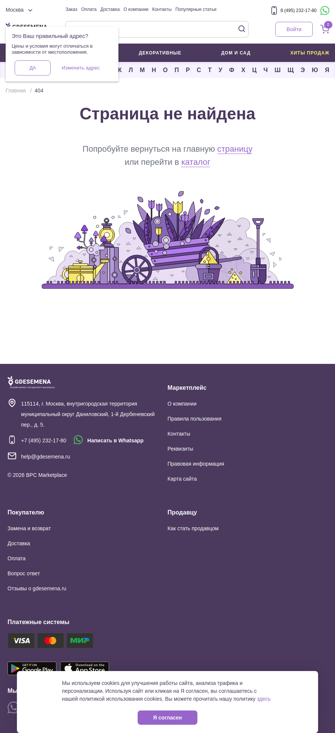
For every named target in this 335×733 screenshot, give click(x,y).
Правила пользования (195, 419)
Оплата (89, 9)
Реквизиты (181, 449)
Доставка (110, 9)
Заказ (71, 9)
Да (32, 68)
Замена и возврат (29, 528)
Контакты (162, 9)
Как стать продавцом (193, 528)
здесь (263, 699)
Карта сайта (182, 479)
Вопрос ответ (24, 573)
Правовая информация (196, 464)
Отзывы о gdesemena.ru (37, 588)
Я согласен (167, 718)
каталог (195, 162)
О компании (135, 9)
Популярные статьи (195, 9)
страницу (235, 149)
